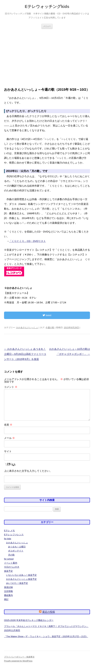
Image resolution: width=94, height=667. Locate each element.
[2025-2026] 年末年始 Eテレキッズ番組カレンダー (28, 620)
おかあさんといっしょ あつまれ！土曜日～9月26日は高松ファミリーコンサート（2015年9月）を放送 (25, 353)
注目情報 (8, 591)
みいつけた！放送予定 (17, 583)
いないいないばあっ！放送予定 (21, 575)
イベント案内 (10, 563)
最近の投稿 (48, 611)
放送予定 (8, 571)
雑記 (6, 599)
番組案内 (8, 595)
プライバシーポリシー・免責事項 (19, 657)
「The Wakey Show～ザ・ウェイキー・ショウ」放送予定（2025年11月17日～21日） (46, 636)
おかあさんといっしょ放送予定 (21, 579)
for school (8, 559)
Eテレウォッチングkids (47, 6)
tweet (47, 315)
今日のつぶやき (11, 567)
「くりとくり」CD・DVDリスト (27, 241)
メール (9, 438)
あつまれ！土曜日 (17, 546)
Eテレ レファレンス (14, 534)
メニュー (47, 26)
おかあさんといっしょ (27, 327)
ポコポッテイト (15, 550)
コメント (10, 386)
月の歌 (11, 555)
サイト (8, 451)
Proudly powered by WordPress (18, 661)
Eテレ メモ (9, 530)
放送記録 (8, 587)
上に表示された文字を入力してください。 (28, 470)
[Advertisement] (47, 54)
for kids (7, 538)
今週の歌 (49, 327)
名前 (8, 424)
